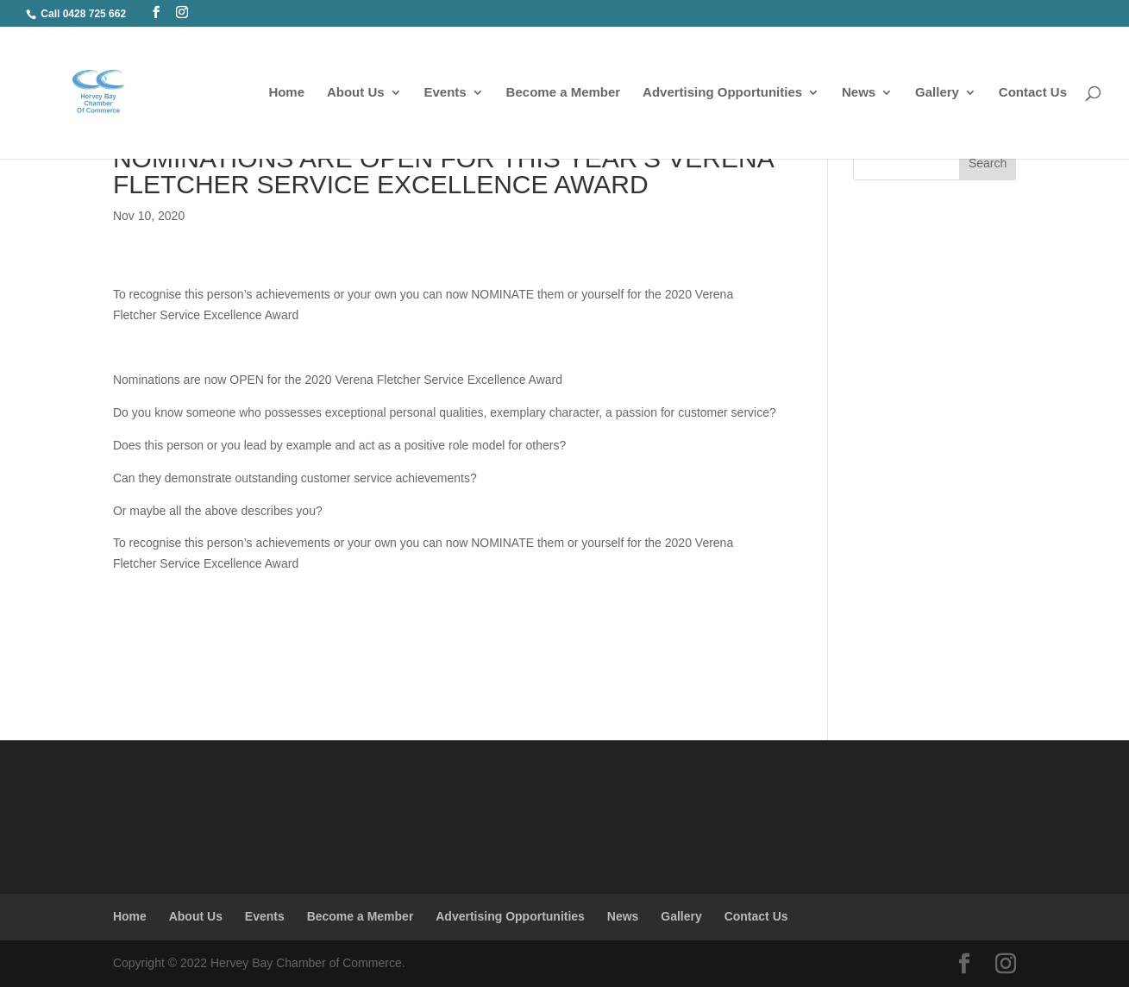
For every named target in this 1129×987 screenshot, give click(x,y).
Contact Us (1033, 92)
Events (445, 92)
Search (988, 163)
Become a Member (563, 92)
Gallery (937, 92)
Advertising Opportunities (722, 92)
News (858, 92)
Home (286, 92)
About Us (356, 92)
